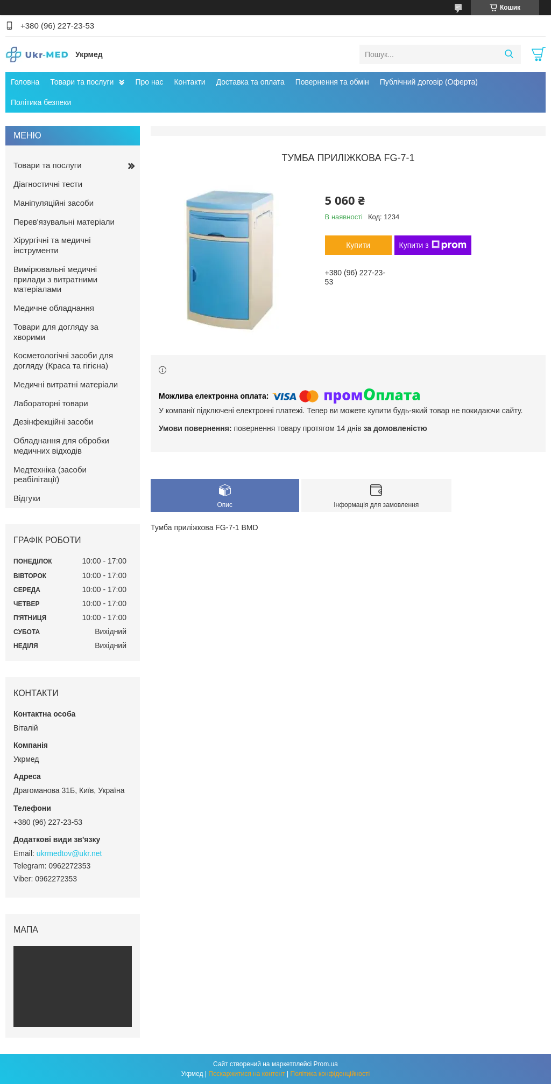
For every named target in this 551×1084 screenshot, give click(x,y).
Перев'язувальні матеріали (64, 221)
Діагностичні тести (47, 184)
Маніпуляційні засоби (53, 202)
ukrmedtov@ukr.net (69, 853)
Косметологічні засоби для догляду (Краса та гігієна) (63, 360)
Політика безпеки (41, 102)
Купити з (433, 245)
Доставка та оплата (250, 82)
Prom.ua (326, 1064)
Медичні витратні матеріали (65, 384)
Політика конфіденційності (330, 1074)
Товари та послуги (82, 82)
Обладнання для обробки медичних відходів (61, 445)
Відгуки (26, 498)
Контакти (189, 82)
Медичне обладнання (53, 307)
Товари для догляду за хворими (55, 332)
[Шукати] (509, 54)
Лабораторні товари (50, 403)
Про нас (149, 82)
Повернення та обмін (332, 82)
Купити (358, 245)
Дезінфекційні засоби (53, 421)
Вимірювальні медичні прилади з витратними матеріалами (55, 279)
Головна (25, 82)
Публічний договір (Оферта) (429, 82)
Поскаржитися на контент (246, 1074)
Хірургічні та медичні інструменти (52, 245)
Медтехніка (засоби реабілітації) (50, 474)
